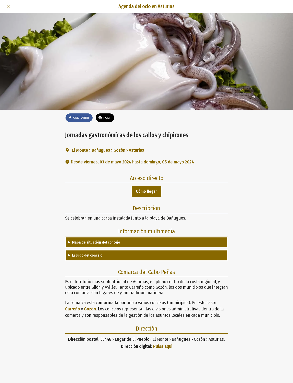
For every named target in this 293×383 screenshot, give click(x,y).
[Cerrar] (8, 6)
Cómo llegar (146, 191)
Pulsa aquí (162, 346)
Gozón (90, 309)
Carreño (72, 309)
